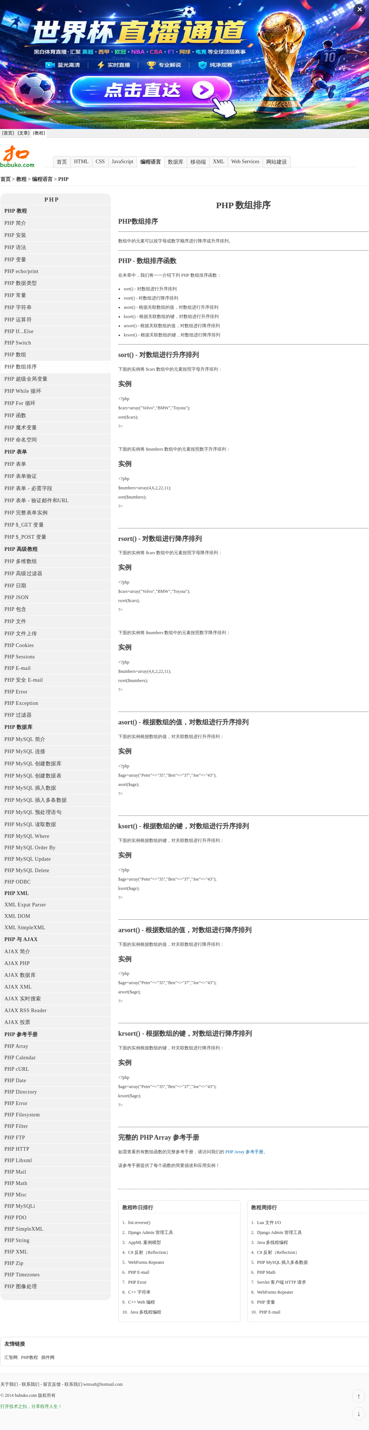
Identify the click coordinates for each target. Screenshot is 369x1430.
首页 (62, 162)
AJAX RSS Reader (25, 1010)
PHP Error (16, 692)
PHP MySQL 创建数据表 (33, 776)
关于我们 (9, 1384)
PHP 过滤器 (18, 715)
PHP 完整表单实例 (26, 512)
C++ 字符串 (139, 1292)
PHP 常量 (15, 295)
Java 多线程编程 (145, 1312)
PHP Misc (15, 1195)
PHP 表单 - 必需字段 (28, 488)
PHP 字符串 (18, 307)
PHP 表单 (15, 464)
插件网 (48, 1357)
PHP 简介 (15, 223)
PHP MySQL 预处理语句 (33, 812)
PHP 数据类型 (20, 283)
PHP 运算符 (18, 319)
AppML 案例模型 (144, 1242)
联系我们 (30, 1384)
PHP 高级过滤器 (23, 573)
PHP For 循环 (20, 403)
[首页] (8, 133)
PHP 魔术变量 (20, 427)
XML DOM (17, 916)
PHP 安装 (15, 235)
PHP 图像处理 (20, 1286)
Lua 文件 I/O (269, 1222)
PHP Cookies (19, 645)
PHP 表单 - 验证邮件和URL (36, 500)
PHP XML (16, 1252)
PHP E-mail (17, 668)
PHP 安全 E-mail (23, 680)
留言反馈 (52, 1384)
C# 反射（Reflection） (149, 1252)
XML (218, 161)
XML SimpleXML (24, 927)
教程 (21, 179)
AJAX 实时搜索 (22, 998)
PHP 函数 (15, 415)
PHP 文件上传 (20, 633)
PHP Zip (14, 1263)
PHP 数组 (15, 354)
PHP (63, 179)
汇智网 (11, 1357)
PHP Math (15, 1183)
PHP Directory (20, 1092)
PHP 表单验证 (20, 476)
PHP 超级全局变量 (26, 379)
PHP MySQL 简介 (25, 739)
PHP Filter (16, 1126)
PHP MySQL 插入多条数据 (35, 800)
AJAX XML (18, 987)
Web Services (245, 161)
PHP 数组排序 (20, 367)
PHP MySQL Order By (30, 847)
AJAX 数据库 (20, 975)
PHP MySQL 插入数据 (30, 788)
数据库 (175, 162)
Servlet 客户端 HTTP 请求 (281, 1282)
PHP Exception (21, 703)
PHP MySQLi (19, 1206)
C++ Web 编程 (141, 1302)
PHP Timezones (22, 1274)
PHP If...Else (19, 331)
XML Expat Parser (25, 905)
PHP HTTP (16, 1149)
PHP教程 (29, 1357)
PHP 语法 (15, 247)
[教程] (39, 133)
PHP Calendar (20, 1057)
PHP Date (15, 1080)
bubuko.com (26, 1395)
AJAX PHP (17, 963)
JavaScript (122, 161)
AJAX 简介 (17, 951)
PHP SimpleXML (23, 1229)
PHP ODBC (17, 882)
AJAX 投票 (17, 1022)
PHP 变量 (15, 259)
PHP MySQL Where (26, 836)
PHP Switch (17, 343)
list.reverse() (139, 1222)
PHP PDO (15, 1217)
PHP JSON (16, 597)
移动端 (198, 162)
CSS (100, 161)
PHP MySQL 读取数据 (30, 824)
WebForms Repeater (146, 1262)
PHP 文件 (15, 621)
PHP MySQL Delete (26, 870)
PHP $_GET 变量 (24, 525)
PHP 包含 (15, 609)
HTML (81, 161)
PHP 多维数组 (20, 561)
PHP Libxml (18, 1160)
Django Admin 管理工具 (150, 1232)
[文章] (23, 133)
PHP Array (16, 1046)
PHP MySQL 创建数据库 (33, 763)
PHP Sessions (19, 657)
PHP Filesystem (22, 1115)
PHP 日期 (15, 585)
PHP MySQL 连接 (25, 751)
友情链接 (14, 1344)
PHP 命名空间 (20, 440)
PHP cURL (16, 1069)
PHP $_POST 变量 (25, 537)
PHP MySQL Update (27, 859)
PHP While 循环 (22, 391)
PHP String (16, 1240)
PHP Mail (15, 1172)
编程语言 (150, 162)
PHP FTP (14, 1137)
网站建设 (276, 162)
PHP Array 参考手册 (244, 1151)
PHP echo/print (21, 271)
